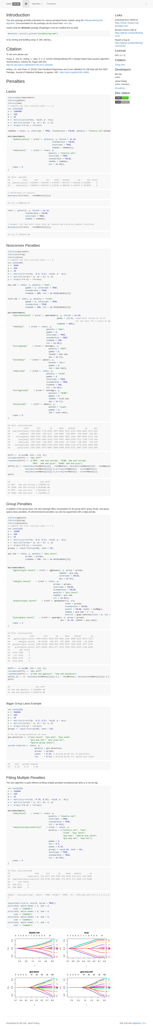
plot (10, 906)
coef (19, 196)
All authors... (121, 88)
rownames (12, 461)
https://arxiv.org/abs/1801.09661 (74, 72)
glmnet (47, 139)
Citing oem (120, 64)
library (12, 98)
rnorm (25, 123)
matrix (17, 120)
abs (14, 196)
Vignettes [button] (37, 4)
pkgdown (137, 1023)
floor (29, 548)
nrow (60, 469)
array (21, 455)
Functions (51, 4)
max (9, 196)
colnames (12, 458)
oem (9, 3)
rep (37, 120)
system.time (14, 745)
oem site (68, 23)
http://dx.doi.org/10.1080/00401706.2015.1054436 (29, 65)
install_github (28, 34)
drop (16, 125)
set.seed (12, 109)
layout (11, 903)
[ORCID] (131, 84)
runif (27, 120)
